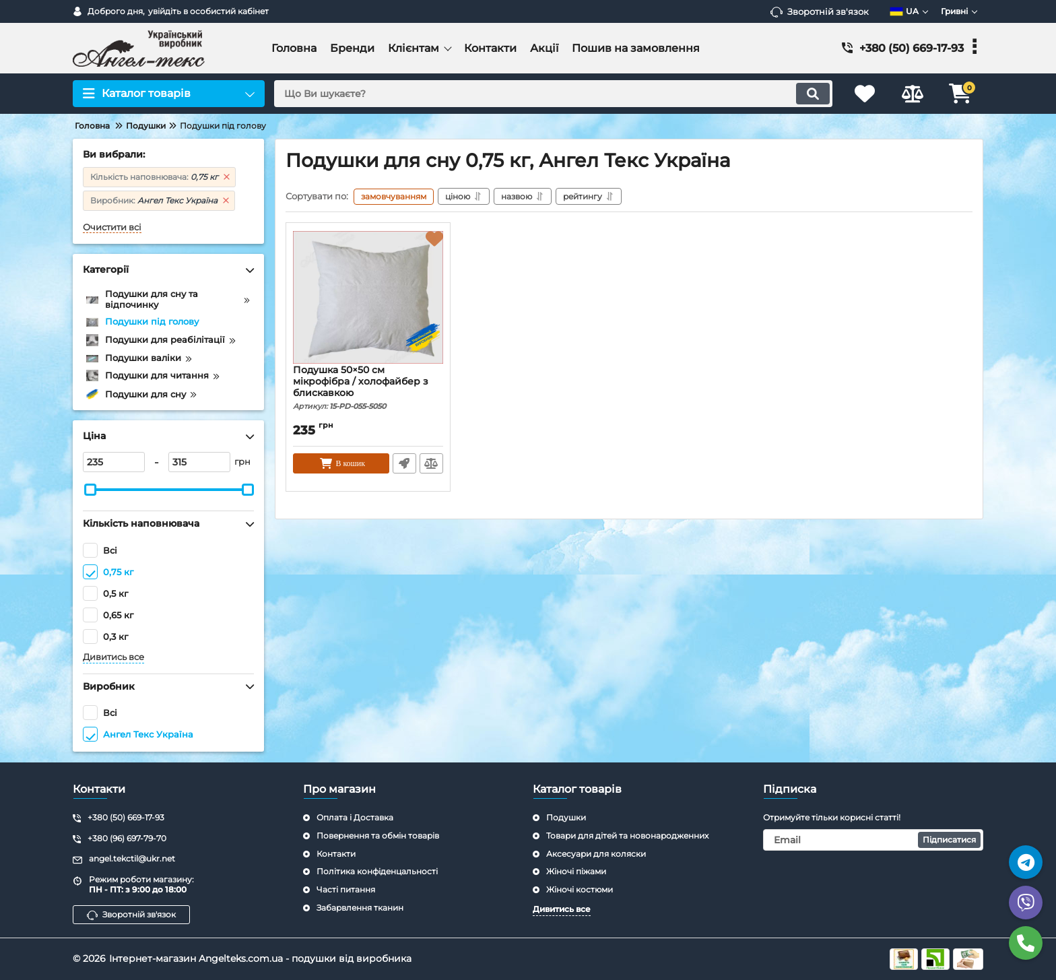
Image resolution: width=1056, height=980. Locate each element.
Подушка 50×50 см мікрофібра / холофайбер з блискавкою (368, 387)
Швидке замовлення (404, 463)
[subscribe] (873, 840)
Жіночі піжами (576, 871)
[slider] (90, 490)
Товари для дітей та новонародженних (627, 835)
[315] (199, 462)
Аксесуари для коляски (596, 854)
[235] (114, 462)
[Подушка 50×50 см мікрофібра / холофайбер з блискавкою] (368, 297)
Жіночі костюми (579, 889)
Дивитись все (113, 657)
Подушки (566, 817)
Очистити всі (112, 227)
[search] (553, 93)
